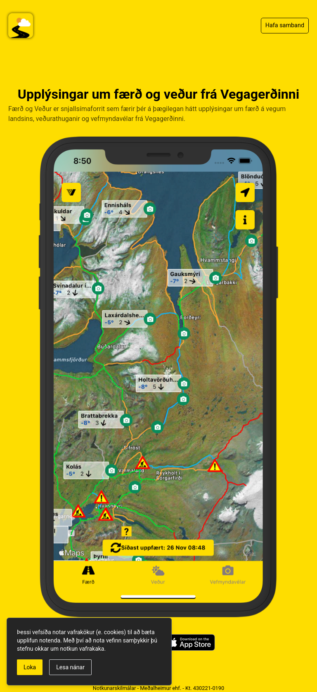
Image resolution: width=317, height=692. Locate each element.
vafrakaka (91, 648)
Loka (30, 667)
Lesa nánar (70, 667)
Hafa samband (284, 25)
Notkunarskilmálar (114, 688)
